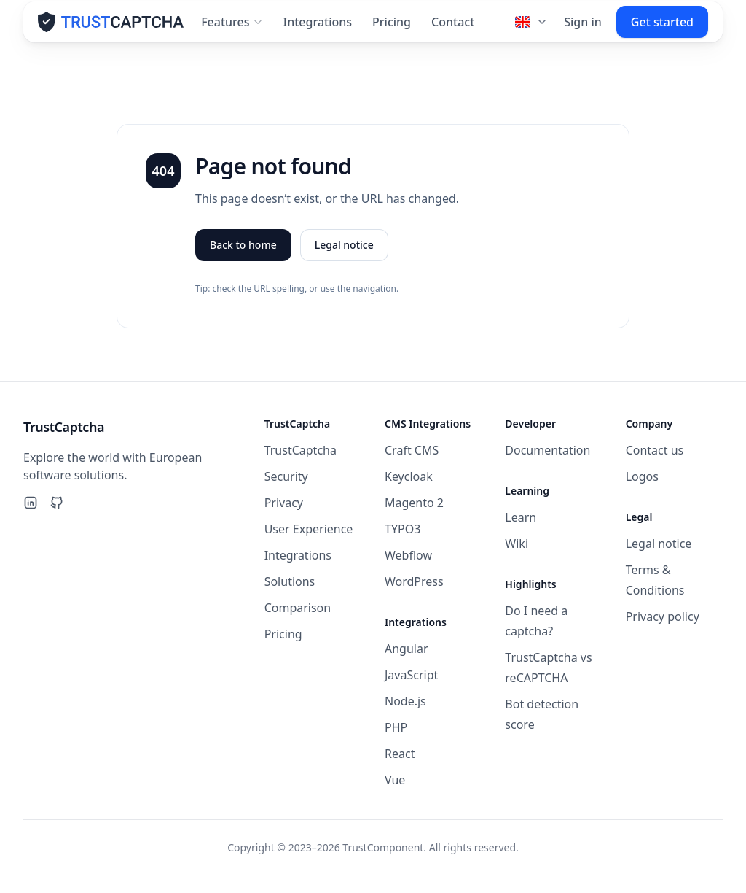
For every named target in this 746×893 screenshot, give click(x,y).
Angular (406, 649)
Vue (395, 780)
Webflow (408, 555)
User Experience (308, 529)
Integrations (318, 28)
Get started (662, 28)
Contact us (655, 450)
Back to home (243, 251)
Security (286, 476)
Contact (452, 28)
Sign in (583, 28)
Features (231, 28)
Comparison (297, 608)
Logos (642, 476)
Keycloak (409, 476)
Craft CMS (412, 450)
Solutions (289, 581)
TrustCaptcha (300, 450)
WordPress (414, 581)
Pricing (391, 28)
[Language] (532, 28)
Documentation (547, 450)
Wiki (516, 544)
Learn (520, 517)
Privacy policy (662, 616)
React (400, 754)
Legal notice (344, 251)
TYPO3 (402, 529)
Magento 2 (414, 503)
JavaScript (411, 675)
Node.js (405, 701)
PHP (396, 727)
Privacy (283, 503)
